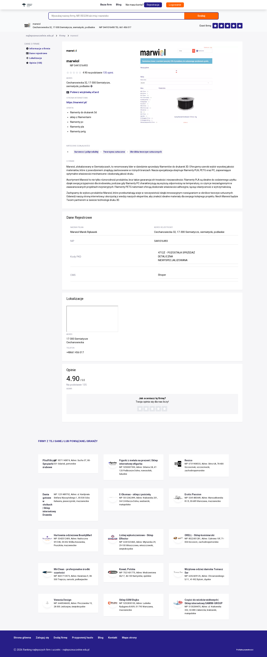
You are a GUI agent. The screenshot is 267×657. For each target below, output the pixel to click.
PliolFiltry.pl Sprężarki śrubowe (47, 464)
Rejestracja (153, 4)
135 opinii (108, 72)
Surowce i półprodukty (86, 152)
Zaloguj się (42, 637)
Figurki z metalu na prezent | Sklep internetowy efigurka (138, 462)
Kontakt (112, 637)
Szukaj (201, 15)
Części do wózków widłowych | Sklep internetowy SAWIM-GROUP (204, 601)
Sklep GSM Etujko (129, 599)
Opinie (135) (34, 63)
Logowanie (175, 4)
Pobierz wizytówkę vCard (82, 92)
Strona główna (22, 637)
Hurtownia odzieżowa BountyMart (73, 535)
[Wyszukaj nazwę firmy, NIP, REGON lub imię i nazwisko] (116, 16)
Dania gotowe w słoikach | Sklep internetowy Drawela (47, 504)
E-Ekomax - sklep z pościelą (135, 494)
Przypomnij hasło (82, 637)
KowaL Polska (127, 569)
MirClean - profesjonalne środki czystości (72, 571)
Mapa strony (129, 637)
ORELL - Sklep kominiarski (199, 535)
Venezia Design (62, 599)
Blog (118, 4)
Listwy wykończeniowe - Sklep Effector (136, 537)
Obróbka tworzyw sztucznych (146, 152)
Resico (188, 460)
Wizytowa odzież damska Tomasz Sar (204, 571)
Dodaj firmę (60, 637)
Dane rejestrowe (36, 53)
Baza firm (106, 4)
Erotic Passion (193, 494)
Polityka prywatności (244, 650)
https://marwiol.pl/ (76, 102)
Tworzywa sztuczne (114, 152)
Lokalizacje (34, 58)
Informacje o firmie (38, 48)
